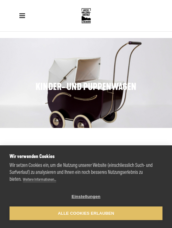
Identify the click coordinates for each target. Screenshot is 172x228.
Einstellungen (85, 196)
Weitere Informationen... (39, 180)
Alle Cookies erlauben (86, 213)
